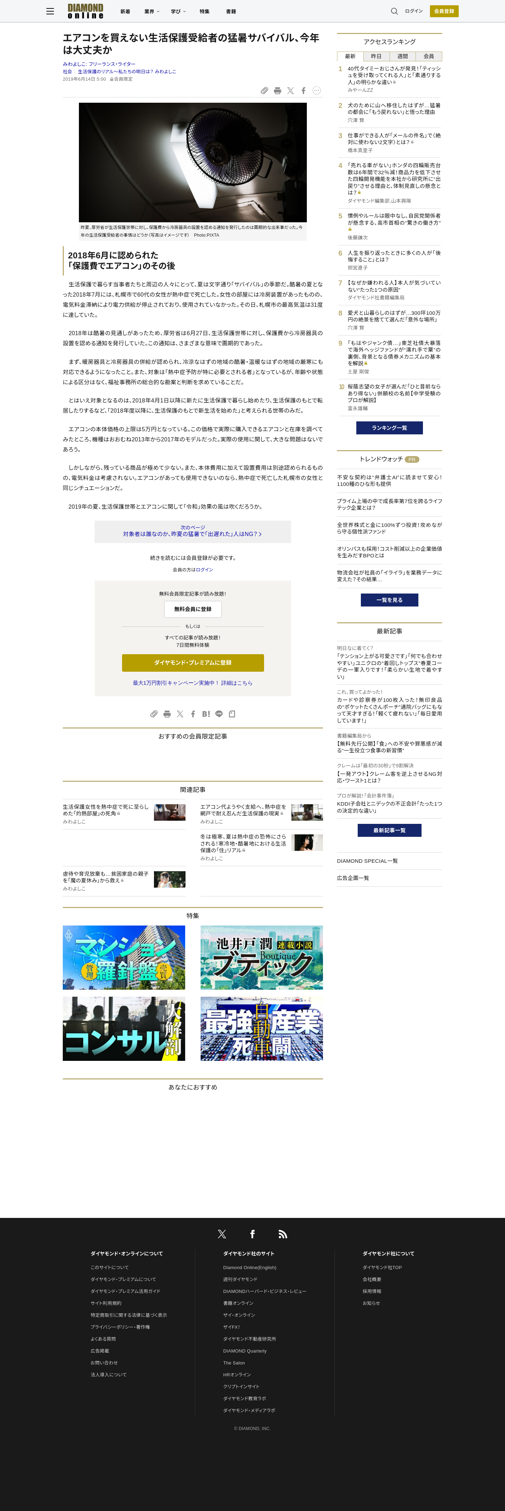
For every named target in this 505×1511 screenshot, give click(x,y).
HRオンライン (237, 1374)
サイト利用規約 (105, 1303)
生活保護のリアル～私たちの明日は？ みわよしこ (127, 71)
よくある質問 (103, 1339)
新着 (142, 12)
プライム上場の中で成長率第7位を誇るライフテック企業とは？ (389, 504)
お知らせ (371, 1303)
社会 (67, 71)
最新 (350, 56)
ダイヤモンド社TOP (382, 1267)
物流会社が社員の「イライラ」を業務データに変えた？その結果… (389, 576)
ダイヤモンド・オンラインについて (126, 1253)
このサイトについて (109, 1267)
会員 (429, 56)
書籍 (247, 12)
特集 (221, 12)
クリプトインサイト (241, 1386)
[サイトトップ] (95, 12)
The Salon (234, 1363)
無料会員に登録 (193, 609)
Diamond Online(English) (250, 1267)
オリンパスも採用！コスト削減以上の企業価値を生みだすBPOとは (389, 552)
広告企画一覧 (353, 878)
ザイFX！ (232, 1327)
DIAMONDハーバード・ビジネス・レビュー (265, 1291)
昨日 (376, 56)
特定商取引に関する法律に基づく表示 (128, 1315)
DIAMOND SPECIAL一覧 (367, 861)
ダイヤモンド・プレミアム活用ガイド (125, 1291)
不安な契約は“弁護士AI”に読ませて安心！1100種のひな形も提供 (389, 480)
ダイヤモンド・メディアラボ (249, 1410)
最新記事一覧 (389, 830)
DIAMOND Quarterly (245, 1351)
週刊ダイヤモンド (240, 1279)
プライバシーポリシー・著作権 (120, 1327)
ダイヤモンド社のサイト (249, 1253)
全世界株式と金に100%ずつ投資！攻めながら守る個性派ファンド (389, 528)
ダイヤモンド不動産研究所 (249, 1339)
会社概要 (372, 1279)
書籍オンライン (238, 1303)
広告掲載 (99, 1351)
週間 (402, 56)
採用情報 (372, 1291)
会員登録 (428, 12)
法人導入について (108, 1374)
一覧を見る (390, 600)
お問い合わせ (104, 1363)
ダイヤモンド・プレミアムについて (123, 1279)
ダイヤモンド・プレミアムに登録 (192, 663)
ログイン (397, 12)
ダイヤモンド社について (388, 1253)
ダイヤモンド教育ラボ (244, 1398)
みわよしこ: (99, 64)
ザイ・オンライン (239, 1315)
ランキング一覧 (390, 428)
